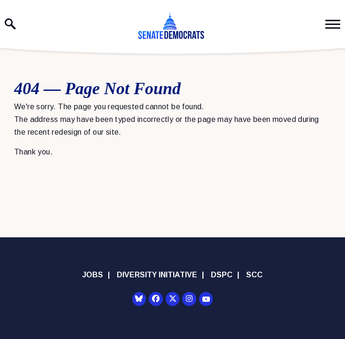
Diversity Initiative (157, 275)
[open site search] (10, 24)
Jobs (92, 275)
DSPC (222, 275)
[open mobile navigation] (332, 24)
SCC (254, 275)
